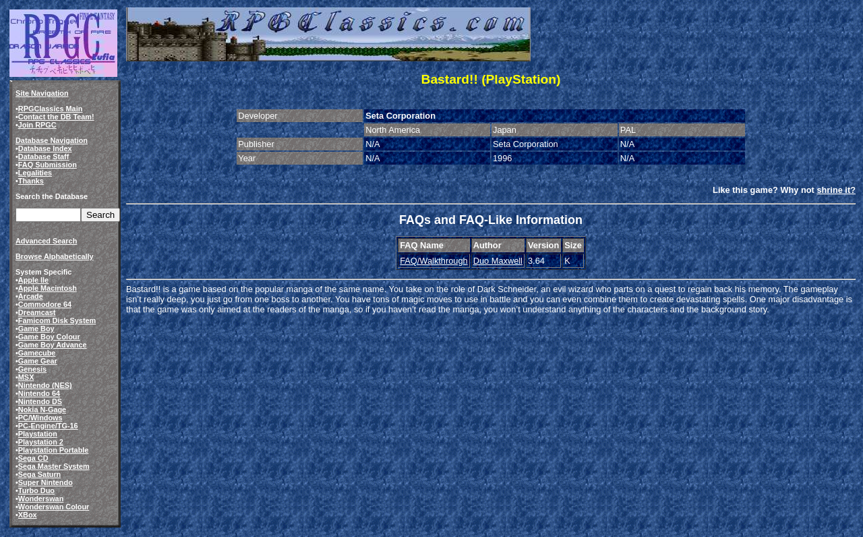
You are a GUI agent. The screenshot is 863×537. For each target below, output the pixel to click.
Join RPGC (37, 125)
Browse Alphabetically (55, 256)
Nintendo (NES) (45, 385)
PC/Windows (40, 418)
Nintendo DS (40, 401)
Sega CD (33, 458)
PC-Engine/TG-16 (48, 426)
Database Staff (43, 156)
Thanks (31, 181)
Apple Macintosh (47, 288)
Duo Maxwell (498, 261)
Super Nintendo (45, 482)
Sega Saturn (39, 474)
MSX (26, 377)
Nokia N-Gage (42, 409)
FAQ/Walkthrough (434, 261)
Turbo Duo (36, 490)
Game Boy (36, 328)
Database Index (45, 148)
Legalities (35, 173)
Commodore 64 (44, 304)
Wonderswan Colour (54, 507)
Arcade (30, 296)
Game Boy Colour (49, 337)
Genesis (32, 369)
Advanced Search (46, 241)
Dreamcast (37, 312)
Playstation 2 (40, 442)
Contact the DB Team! (56, 117)
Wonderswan (40, 498)
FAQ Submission (47, 165)
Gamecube (37, 353)
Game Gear (37, 361)
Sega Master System (54, 466)
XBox (27, 515)
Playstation (37, 434)
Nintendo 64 (39, 393)
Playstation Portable (53, 450)
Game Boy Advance (52, 345)
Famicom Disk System (57, 320)
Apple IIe (33, 280)
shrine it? (836, 190)
